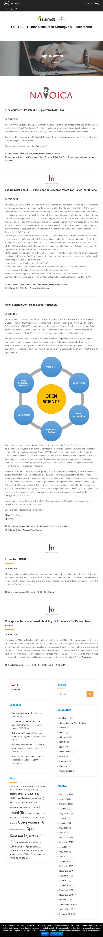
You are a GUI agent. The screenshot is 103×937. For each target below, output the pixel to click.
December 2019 (66, 866)
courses (11, 157)
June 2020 (64, 847)
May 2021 (63, 828)
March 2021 (64, 837)
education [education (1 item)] (28, 799)
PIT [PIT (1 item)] (16, 842)
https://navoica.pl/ (39, 146)
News (35, 153)
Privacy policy (57, 934)
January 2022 (65, 823)
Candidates (13, 665)
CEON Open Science (14, 515)
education (38, 157)
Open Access (68, 157)
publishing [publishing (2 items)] (34, 846)
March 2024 (64, 794)
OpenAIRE (9, 519)
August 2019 (65, 876)
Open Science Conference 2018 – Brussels (31, 304)
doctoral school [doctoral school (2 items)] (18, 794)
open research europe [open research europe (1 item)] (18, 829)
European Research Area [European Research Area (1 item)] (30, 802)
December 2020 (66, 842)
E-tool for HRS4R (15, 559)
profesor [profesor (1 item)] (37, 842)
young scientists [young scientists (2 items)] (19, 858)
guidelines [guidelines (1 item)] (29, 808)
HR (42, 665)
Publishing (63, 761)
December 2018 (66, 890)
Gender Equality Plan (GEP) (71, 723)
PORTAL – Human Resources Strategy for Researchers (51, 27)
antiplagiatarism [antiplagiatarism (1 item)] (28, 786)
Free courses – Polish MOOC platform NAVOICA (34, 110)
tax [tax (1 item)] (14, 854)
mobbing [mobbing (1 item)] (26, 817)
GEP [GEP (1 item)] (21, 808)
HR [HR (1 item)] (36, 808)
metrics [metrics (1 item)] (18, 817)
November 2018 (66, 895)
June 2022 (64, 818)
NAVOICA (57, 157)
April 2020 (63, 856)
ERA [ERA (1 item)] (12, 802)
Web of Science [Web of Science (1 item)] (39, 854)
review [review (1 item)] (36, 851)
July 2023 (63, 799)
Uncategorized (65, 771)
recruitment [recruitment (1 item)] (14, 851)
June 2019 (64, 880)
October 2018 (65, 899)
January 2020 (65, 861)
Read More (86, 657)
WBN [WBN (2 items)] (28, 854)
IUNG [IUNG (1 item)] (38, 813)
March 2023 (64, 804)
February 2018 (65, 914)
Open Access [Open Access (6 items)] (31, 822)
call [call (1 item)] (38, 786)
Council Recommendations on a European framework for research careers (27, 725)
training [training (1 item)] (20, 854)
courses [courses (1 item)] (34, 790)
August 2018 (65, 909)
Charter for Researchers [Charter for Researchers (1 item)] (21, 790)
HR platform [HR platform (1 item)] (30, 813)
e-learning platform (24, 157)
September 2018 (66, 904)
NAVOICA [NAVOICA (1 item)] (34, 817)
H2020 (29, 284)
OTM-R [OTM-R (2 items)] (34, 836)
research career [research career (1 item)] (26, 851)
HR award (48, 157)
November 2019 (66, 871)
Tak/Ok (44, 934)
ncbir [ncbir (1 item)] (14, 823)
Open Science (45, 153)
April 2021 (63, 832)
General (22, 153)
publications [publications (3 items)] (19, 846)
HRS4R (29, 153)
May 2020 (63, 852)
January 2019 (65, 885)
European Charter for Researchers (27, 713)
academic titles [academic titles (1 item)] (16, 786)
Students (56, 153)
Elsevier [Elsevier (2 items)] (38, 798)
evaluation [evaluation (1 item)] (14, 808)
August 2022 (65, 813)
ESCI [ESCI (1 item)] (17, 802)
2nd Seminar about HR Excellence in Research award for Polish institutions (51, 190)
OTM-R (64, 665)
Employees (13, 153)
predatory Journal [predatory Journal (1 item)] (25, 842)
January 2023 (65, 809)
